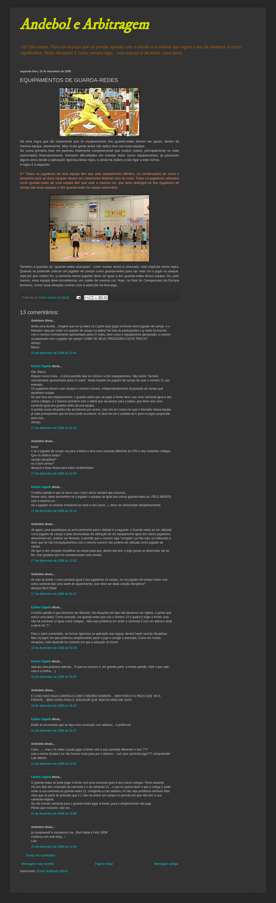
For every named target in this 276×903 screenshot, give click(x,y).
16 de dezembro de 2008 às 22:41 (54, 353)
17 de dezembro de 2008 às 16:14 (54, 511)
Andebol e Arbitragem (84, 24)
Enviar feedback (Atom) (52, 871)
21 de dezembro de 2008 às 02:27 (54, 730)
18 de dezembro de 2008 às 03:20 (54, 677)
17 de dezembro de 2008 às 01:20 (54, 428)
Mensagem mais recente (37, 864)
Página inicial (104, 864)
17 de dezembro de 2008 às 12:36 (54, 473)
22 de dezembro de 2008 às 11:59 (54, 846)
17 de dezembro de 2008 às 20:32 (54, 560)
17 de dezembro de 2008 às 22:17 (54, 594)
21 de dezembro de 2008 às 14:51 (54, 763)
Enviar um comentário (40, 855)
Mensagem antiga (166, 864)
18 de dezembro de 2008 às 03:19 (54, 648)
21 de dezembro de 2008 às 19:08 (54, 813)
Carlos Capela (41, 366)
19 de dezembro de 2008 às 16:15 (54, 705)
